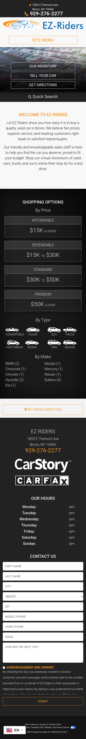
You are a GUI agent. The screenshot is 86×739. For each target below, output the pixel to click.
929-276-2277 (46, 14)
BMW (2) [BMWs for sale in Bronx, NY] (12, 363)
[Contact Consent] (4, 667)
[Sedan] (32, 345)
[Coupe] (33, 332)
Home (27, 725)
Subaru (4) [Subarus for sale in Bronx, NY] (52, 380)
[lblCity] (43, 586)
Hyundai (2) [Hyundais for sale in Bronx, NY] (14, 380)
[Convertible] (14, 332)
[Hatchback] (15, 345)
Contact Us (44, 725)
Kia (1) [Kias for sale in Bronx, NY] (10, 385)
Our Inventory (43, 66)
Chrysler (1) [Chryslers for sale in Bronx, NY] (14, 374)
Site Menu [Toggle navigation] (43, 40)
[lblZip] (43, 606)
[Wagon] (69, 345)
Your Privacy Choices (64, 727)
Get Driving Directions (43, 409)
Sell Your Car (43, 75)
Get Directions (43, 85)
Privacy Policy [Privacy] (55, 725)
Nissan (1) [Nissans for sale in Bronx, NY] (52, 374)
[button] (43, 96)
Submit (43, 701)
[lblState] (43, 596)
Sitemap (47, 727)
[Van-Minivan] (54, 345)
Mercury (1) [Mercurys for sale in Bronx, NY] (53, 369)
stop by (62, 163)
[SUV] (54, 332)
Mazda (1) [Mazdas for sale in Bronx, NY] (52, 363)
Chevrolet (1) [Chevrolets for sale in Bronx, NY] (15, 369)
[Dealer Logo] (43, 25)
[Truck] (69, 332)
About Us (34, 725)
